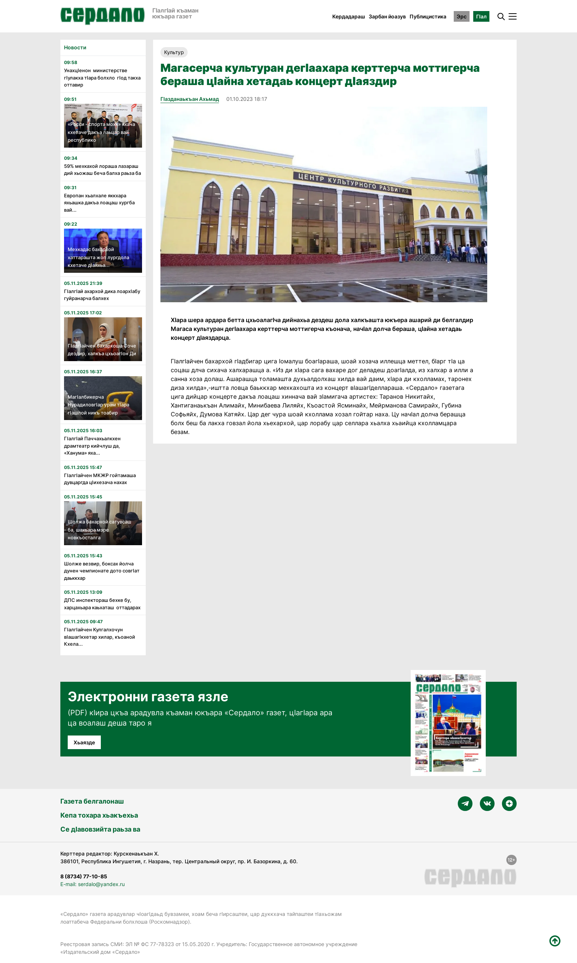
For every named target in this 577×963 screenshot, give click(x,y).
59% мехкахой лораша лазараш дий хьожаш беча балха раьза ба (102, 169)
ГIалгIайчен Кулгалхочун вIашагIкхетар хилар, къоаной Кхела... (99, 637)
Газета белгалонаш (92, 801)
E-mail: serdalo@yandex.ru (92, 884)
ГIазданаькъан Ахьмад (189, 99)
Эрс (462, 16)
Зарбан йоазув (387, 16)
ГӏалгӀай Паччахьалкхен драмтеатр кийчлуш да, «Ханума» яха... (92, 445)
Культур (174, 52)
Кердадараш (348, 16)
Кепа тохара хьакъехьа (99, 815)
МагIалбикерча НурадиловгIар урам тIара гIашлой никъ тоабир (98, 405)
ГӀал (481, 16)
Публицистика (428, 16)
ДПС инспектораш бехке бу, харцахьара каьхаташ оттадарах (102, 603)
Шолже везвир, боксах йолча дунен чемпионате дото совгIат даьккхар (101, 571)
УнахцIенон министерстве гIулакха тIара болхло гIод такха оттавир (102, 77)
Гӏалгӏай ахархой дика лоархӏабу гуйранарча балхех (102, 294)
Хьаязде (84, 742)
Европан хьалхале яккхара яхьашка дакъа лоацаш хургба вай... (99, 203)
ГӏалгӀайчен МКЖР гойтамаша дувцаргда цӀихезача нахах (100, 479)
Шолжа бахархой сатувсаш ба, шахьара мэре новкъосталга (99, 529)
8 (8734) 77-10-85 (83, 876)
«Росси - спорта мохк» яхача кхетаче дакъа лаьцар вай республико (101, 132)
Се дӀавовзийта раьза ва (100, 829)
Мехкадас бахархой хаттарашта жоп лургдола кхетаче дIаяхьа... (98, 257)
